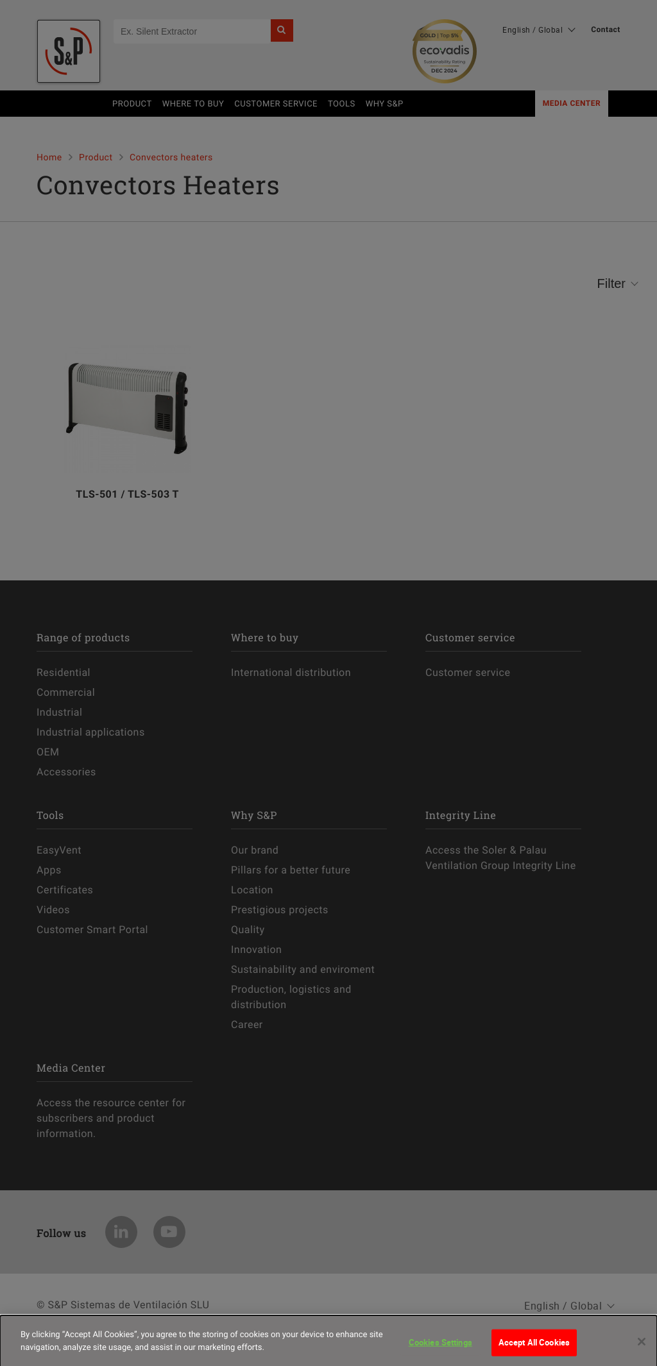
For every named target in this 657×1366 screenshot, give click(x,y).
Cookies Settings (440, 1348)
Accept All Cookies (534, 1348)
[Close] (641, 1348)
